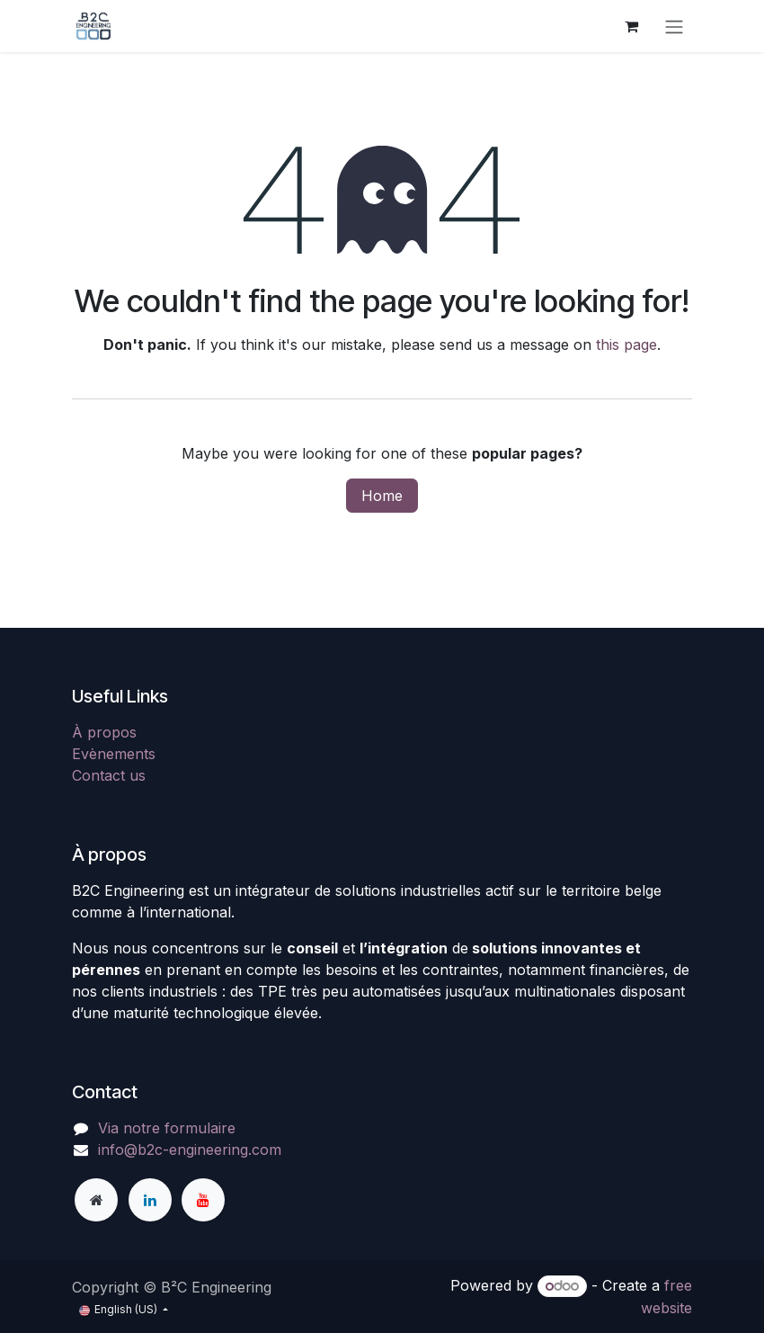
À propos (104, 732)
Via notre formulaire (166, 1128)
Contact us (109, 775)
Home (382, 496)
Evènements (113, 754)
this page (626, 344)
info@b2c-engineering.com (189, 1150)
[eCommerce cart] (631, 26)
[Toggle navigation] (674, 26)
